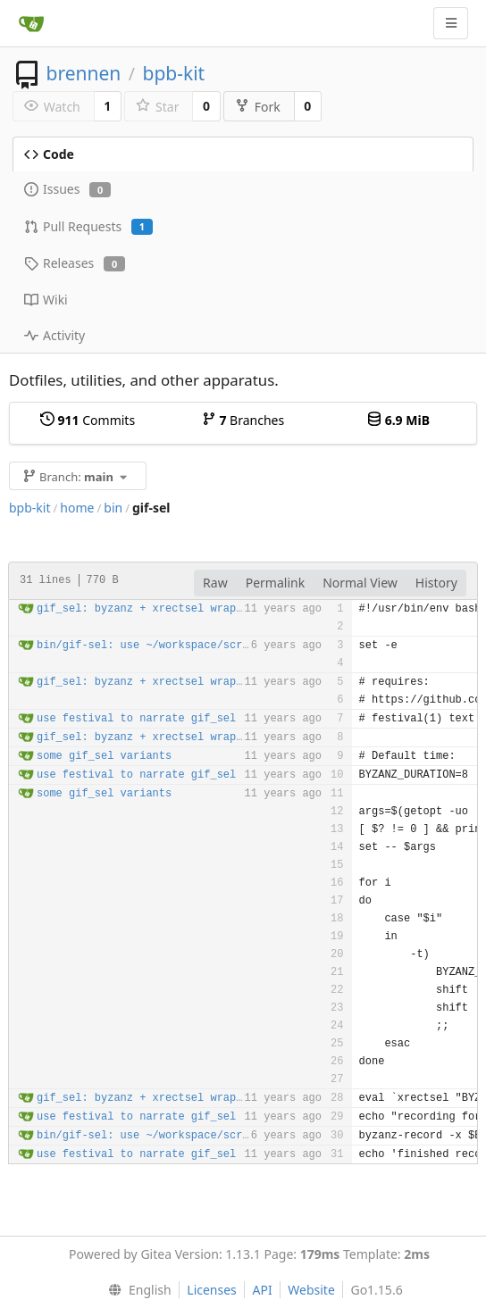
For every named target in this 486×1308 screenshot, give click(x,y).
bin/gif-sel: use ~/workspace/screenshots (165, 645)
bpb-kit (173, 73)
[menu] (135, 1290)
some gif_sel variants (104, 756)
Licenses (212, 1289)
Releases (74, 262)
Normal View (360, 582)
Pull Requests (88, 226)
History (436, 582)
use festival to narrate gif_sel (136, 718)
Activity (54, 335)
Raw (215, 582)
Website (311, 1289)
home (77, 507)
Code (49, 154)
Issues (67, 188)
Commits (87, 420)
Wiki (46, 299)
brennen (83, 73)
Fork (258, 106)
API (262, 1289)
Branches (243, 420)
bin (113, 507)
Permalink (275, 582)
